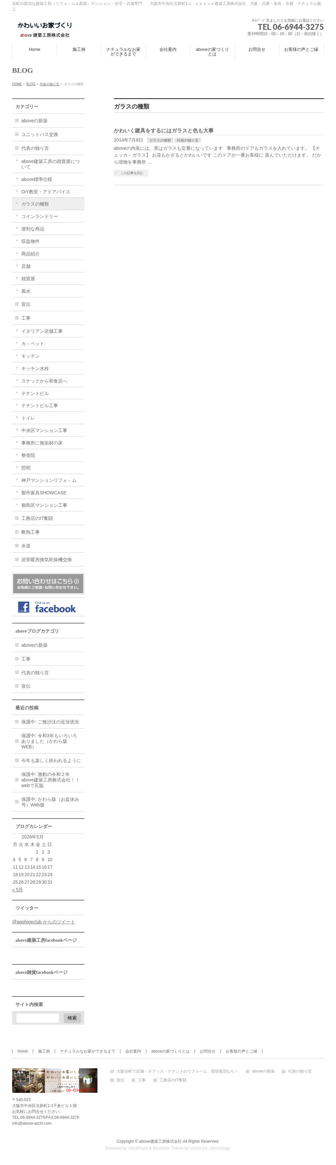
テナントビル (35, 393)
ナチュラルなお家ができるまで (87, 1051)
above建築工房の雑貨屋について (50, 164)
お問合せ (208, 1051)
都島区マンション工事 (44, 505)
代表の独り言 (188, 140)
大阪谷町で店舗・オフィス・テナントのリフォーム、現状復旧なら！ (177, 1071)
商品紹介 (30, 253)
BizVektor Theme (168, 1148)
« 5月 (17, 889)
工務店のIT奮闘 (37, 518)
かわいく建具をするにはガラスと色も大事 (164, 130)
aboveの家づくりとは (170, 1051)
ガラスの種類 (160, 140)
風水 (26, 291)
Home (22, 1051)
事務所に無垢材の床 (42, 442)
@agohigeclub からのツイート (43, 921)
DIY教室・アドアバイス (45, 191)
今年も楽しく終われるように (51, 760)
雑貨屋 (28, 278)
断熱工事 (30, 532)
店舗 (26, 266)
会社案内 (133, 1051)
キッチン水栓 (35, 368)
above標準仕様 (36, 179)
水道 (26, 545)
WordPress (138, 1148)
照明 (26, 467)
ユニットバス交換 (39, 134)
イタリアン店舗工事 (42, 331)
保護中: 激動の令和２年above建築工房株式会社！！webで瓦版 (50, 780)
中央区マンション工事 (44, 430)
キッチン (30, 356)
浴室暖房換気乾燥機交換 (46, 559)
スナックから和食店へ (44, 381)
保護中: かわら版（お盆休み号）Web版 (50, 802)
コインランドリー (39, 216)
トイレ (28, 418)
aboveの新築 (34, 120)
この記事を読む (131, 173)
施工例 (44, 1051)
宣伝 (26, 304)
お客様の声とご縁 (241, 1051)
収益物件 (30, 241)
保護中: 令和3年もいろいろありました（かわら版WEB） (49, 741)
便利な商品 (32, 228)
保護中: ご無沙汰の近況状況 (50, 721)
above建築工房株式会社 (160, 1141)
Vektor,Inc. (199, 1148)
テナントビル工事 (39, 405)
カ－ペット (32, 343)
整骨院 (28, 455)
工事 (26, 318)
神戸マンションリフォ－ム (48, 480)
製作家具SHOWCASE (44, 492)
